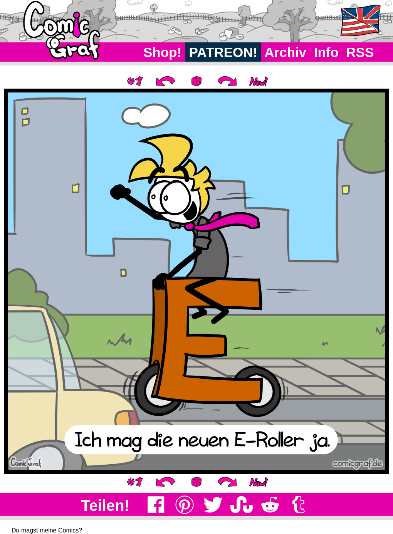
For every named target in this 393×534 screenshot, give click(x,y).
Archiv (285, 52)
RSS (360, 52)
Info (326, 52)
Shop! (162, 52)
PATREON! (223, 52)
